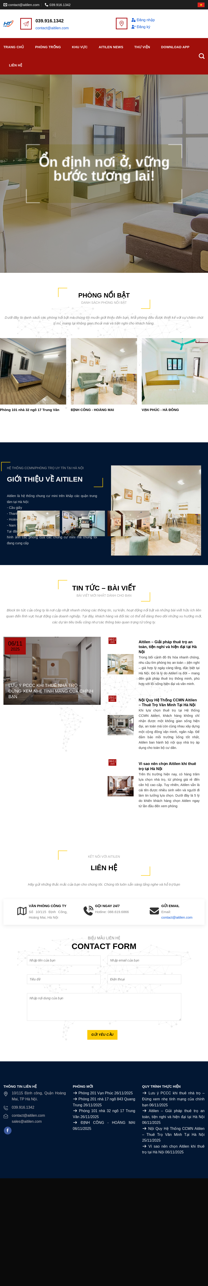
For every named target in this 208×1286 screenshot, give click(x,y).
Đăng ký (140, 27)
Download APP (175, 47)
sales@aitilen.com (27, 1121)
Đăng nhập (143, 20)
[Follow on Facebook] (8, 1130)
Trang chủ (13, 47)
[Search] (202, 56)
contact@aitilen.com (52, 28)
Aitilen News (111, 47)
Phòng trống (48, 47)
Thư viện (142, 47)
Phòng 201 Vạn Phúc (95, 1093)
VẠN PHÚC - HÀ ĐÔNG (160, 410)
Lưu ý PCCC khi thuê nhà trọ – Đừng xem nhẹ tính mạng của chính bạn (173, 1099)
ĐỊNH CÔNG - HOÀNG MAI (92, 410)
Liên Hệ (15, 65)
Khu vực (80, 47)
